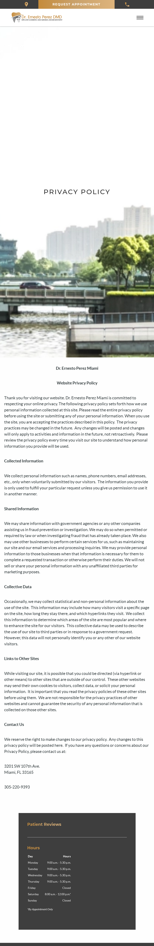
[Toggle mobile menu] (140, 17)
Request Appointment (77, 4)
